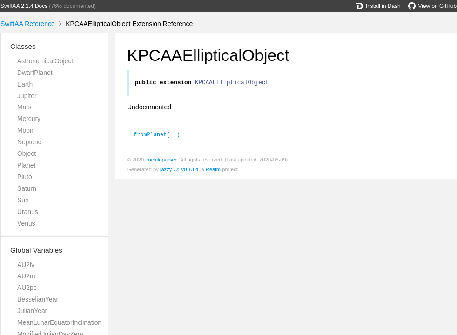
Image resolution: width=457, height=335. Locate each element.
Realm (213, 170)
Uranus (27, 211)
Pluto (24, 177)
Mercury (28, 118)
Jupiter (27, 96)
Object (26, 153)
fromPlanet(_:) (160, 135)
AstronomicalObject (45, 61)
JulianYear (32, 311)
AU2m (26, 276)
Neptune (29, 142)
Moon (25, 130)
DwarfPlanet (35, 72)
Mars (24, 107)
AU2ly (25, 264)
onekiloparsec (161, 160)
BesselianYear (37, 299)
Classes (23, 46)
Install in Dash (378, 6)
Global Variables (36, 250)
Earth (25, 84)
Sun (23, 200)
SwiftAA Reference (27, 23)
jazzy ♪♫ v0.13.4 (179, 170)
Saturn (26, 188)
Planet (26, 165)
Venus (26, 223)
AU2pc (27, 287)
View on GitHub (432, 6)
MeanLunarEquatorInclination (59, 322)
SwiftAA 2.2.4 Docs (23, 6)
